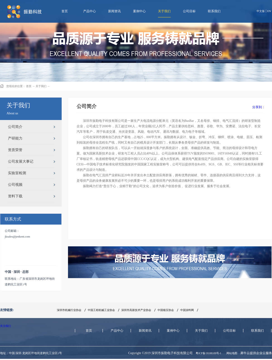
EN (269, 11)
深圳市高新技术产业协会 (136, 310)
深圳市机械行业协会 (69, 310)
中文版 (261, 11)
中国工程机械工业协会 (101, 310)
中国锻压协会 (166, 310)
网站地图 (231, 353)
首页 (64, 11)
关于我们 (41, 86)
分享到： (258, 107)
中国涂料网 (187, 310)
